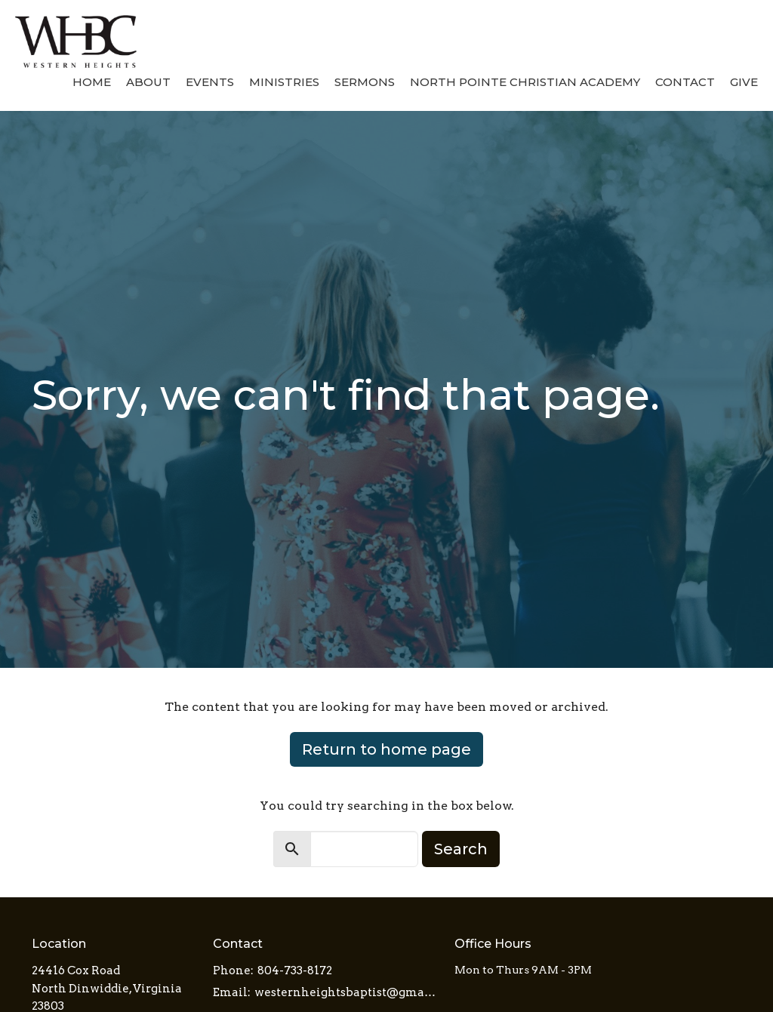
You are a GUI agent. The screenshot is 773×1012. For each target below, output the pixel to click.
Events (210, 82)
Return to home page (386, 749)
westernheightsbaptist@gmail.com (346, 992)
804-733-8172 (294, 970)
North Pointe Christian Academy (525, 82)
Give (744, 82)
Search (461, 849)
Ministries (284, 82)
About (148, 82)
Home (91, 82)
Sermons (364, 82)
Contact (685, 82)
